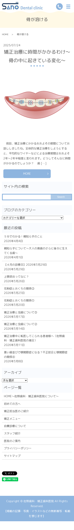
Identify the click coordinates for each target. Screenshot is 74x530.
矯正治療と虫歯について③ (20, 312)
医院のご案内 (12, 441)
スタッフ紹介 (12, 433)
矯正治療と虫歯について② (20, 324)
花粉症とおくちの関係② (19, 288)
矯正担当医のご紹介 (16, 411)
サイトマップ (12, 456)
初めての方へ (12, 404)
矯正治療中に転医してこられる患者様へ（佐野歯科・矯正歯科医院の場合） (34, 338)
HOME (5, 34)
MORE (27, 173)
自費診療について (15, 426)
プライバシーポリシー (18, 448)
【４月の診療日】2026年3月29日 (25, 264)
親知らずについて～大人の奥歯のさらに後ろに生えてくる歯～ (35, 250)
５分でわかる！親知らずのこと (23, 236)
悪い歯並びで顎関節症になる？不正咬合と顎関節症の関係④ (35, 354)
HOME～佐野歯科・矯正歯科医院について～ (31, 396)
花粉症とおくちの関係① (19, 300)
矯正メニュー (12, 419)
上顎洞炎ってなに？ (16, 276)
